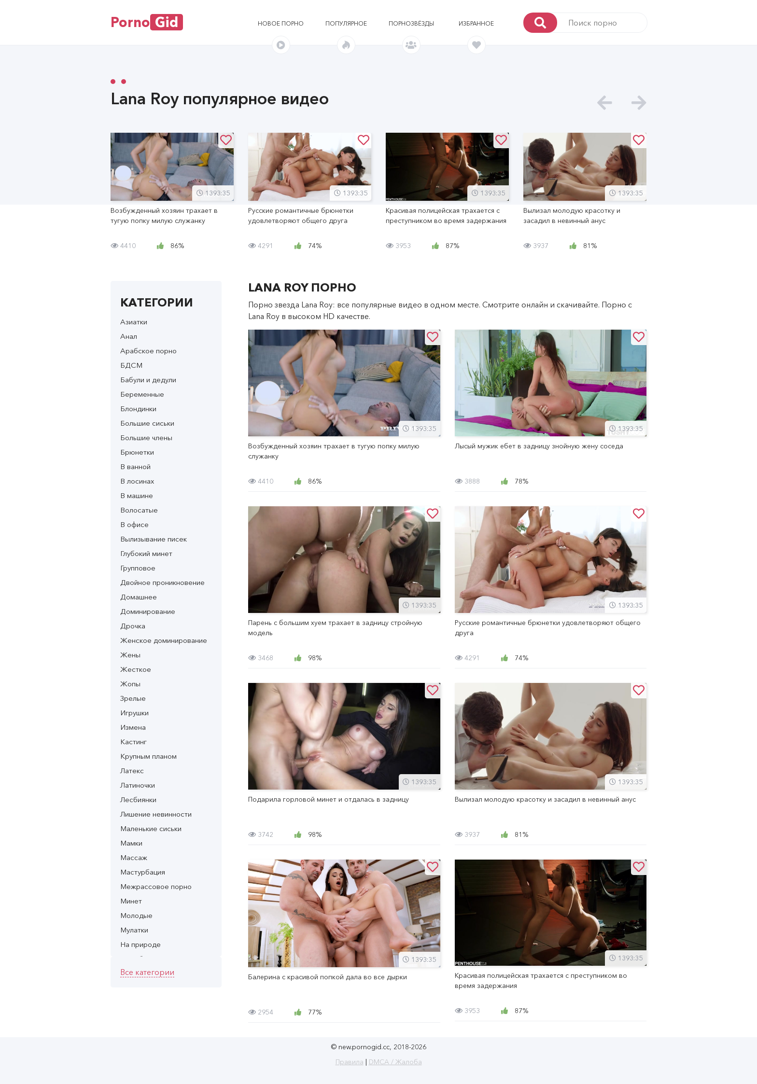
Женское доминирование (163, 640)
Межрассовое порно (156, 886)
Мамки (131, 843)
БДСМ (131, 365)
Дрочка (132, 625)
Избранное (476, 23)
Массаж (133, 857)
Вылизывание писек (153, 538)
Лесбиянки (138, 799)
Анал (128, 336)
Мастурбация (142, 871)
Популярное (346, 23)
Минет (131, 900)
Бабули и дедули (148, 379)
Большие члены (146, 437)
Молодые (136, 915)
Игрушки (134, 712)
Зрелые (133, 698)
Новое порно (281, 23)
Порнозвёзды (411, 23)
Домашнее (138, 596)
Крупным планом (148, 756)
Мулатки (134, 929)
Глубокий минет (146, 553)
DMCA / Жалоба (395, 1061)
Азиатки (133, 321)
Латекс (132, 770)
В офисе (134, 524)
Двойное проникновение (162, 582)
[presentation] (604, 103)
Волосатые (139, 509)
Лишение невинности (156, 814)
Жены (130, 654)
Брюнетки (137, 452)
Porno (147, 22)
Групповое (137, 567)
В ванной (135, 466)
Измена (133, 727)
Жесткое (135, 669)
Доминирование (147, 611)
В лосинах (137, 481)
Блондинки (138, 408)
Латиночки (137, 785)
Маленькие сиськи (151, 828)
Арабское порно (148, 350)
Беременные (142, 394)
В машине (136, 495)
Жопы (130, 683)
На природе (140, 944)
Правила (350, 1061)
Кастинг (133, 741)
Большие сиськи (147, 423)
